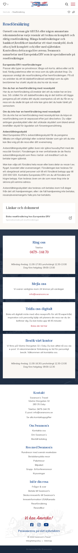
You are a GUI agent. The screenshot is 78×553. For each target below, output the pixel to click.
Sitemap (48, 541)
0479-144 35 (43, 409)
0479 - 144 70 (39, 252)
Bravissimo (47, 549)
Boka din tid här (39, 326)
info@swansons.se (39, 294)
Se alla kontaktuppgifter (39, 417)
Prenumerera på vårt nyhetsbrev (39, 531)
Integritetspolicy (33, 541)
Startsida (6, 12)
